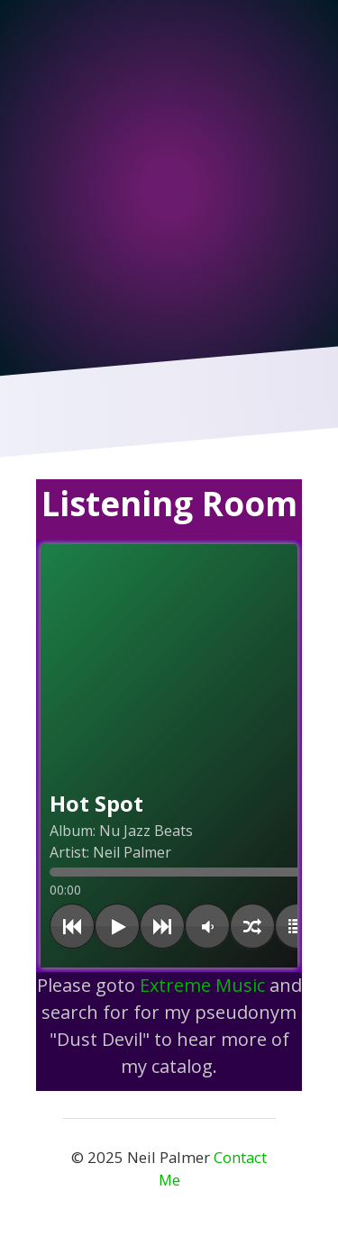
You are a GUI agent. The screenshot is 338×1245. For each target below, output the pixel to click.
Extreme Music (204, 985)
